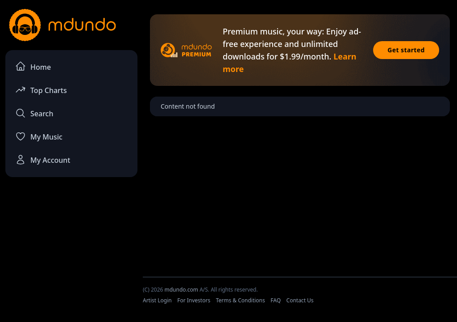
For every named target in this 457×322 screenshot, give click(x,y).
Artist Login (157, 300)
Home (33, 66)
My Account (42, 159)
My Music (38, 136)
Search (34, 113)
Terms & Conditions (240, 300)
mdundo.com (181, 289)
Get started (406, 50)
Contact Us (300, 300)
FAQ (275, 300)
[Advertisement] (71, 251)
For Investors (193, 300)
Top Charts (41, 89)
